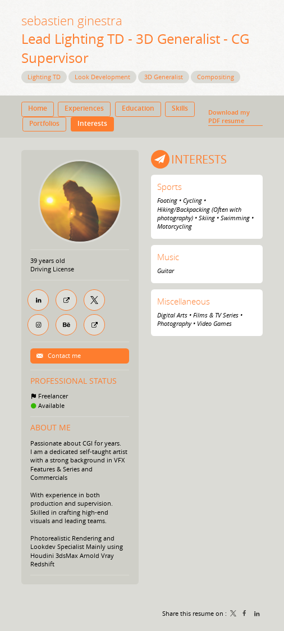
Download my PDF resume (229, 116)
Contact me (63, 355)
